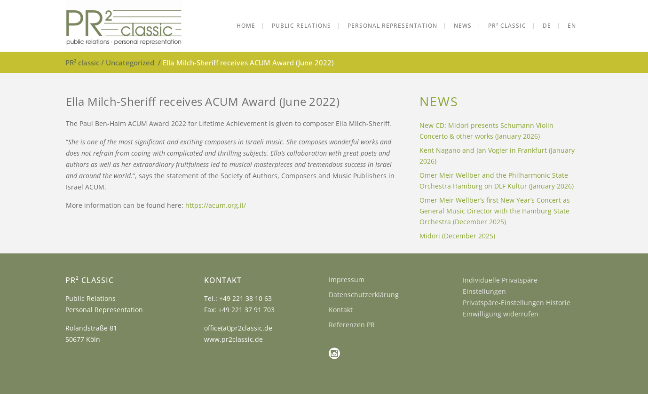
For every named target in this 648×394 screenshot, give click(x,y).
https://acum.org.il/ (215, 205)
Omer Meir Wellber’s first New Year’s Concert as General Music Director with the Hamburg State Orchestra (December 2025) (494, 211)
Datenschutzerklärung (364, 294)
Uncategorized (130, 62)
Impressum (346, 279)
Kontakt (341, 309)
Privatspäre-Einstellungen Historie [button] (516, 302)
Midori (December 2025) (457, 235)
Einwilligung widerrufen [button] (500, 313)
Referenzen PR (352, 324)
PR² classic (82, 62)
